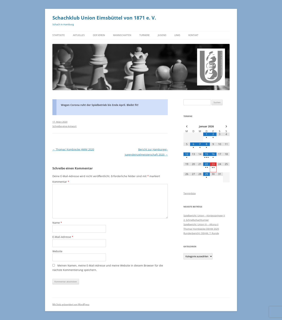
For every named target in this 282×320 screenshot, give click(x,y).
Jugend (162, 35)
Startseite (58, 35)
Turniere (144, 35)
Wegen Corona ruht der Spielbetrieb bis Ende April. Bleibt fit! (99, 105)
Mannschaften (122, 35)
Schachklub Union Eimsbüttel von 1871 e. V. (104, 17)
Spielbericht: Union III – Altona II (201, 224)
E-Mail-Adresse (62, 237)
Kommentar (60, 181)
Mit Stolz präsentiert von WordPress (70, 304)
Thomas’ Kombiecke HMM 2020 (73, 149)
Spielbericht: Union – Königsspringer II (204, 215)
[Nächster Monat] (226, 126)
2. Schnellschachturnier (196, 220)
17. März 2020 (59, 121)
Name (57, 222)
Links (177, 35)
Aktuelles (79, 35)
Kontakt (193, 35)
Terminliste (189, 193)
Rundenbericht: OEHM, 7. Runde (201, 233)
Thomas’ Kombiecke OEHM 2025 (201, 228)
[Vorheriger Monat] (186, 126)
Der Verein (99, 35)
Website (57, 251)
